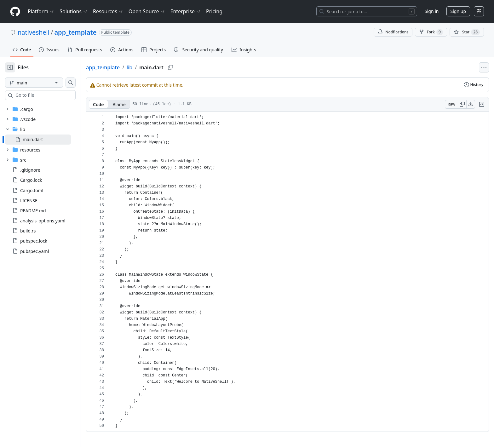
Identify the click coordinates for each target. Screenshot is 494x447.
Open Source (147, 11)
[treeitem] (48, 140)
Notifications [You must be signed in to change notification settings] (393, 32)
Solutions (74, 11)
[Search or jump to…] (367, 11)
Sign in (432, 11)
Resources (108, 11)
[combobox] (52, 95)
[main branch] (44, 82)
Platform (41, 11)
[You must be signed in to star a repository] (467, 32)
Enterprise (185, 11)
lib (149, 67)
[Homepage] (15, 11)
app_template (75, 32)
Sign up (458, 11)
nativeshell (33, 32)
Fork (431, 32)
